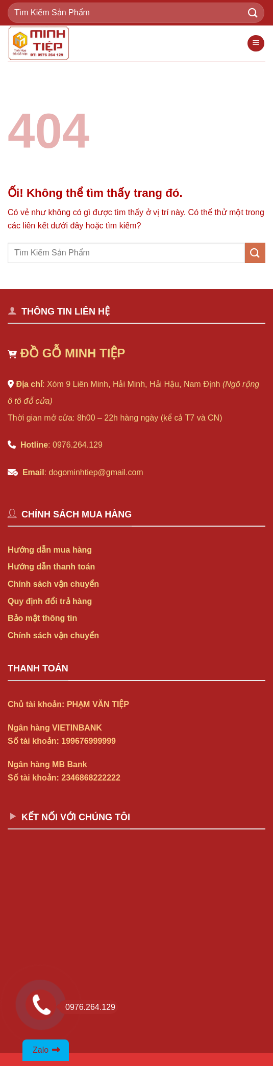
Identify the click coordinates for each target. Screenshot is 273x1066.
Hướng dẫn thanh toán (51, 566)
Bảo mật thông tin (42, 618)
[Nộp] (253, 12)
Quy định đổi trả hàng (50, 601)
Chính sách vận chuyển (53, 584)
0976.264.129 (87, 1007)
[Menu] (255, 43)
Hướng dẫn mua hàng (50, 549)
